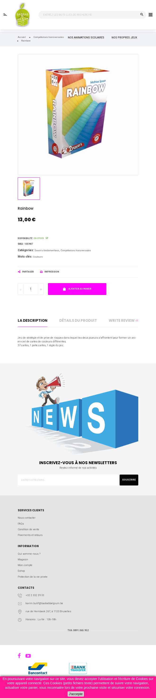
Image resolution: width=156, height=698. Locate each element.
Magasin (23, 559)
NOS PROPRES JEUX (124, 37)
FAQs (21, 523)
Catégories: (26, 250)
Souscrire (129, 480)
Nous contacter (26, 517)
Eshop (21, 570)
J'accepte (76, 694)
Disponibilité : (25, 238)
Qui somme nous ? (29, 553)
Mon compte (25, 565)
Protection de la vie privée (33, 576)
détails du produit (78, 320)
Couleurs (38, 256)
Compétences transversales (76, 250)
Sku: (21, 243)
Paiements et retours (30, 535)
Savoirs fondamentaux (47, 250)
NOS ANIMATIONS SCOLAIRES (86, 37)
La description (33, 320)
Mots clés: (25, 256)
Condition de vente (28, 529)
